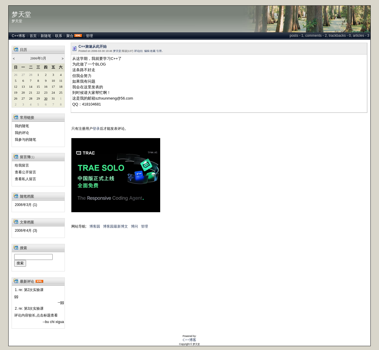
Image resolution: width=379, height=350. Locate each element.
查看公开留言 (25, 172)
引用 (159, 50)
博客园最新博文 (115, 226)
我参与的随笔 (25, 140)
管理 (89, 36)
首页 (33, 36)
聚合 (69, 36)
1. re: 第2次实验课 (29, 290)
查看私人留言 (25, 179)
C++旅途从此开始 (92, 46)
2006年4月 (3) (26, 230)
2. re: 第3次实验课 (29, 308)
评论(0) (138, 50)
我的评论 (22, 133)
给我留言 (22, 165)
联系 (58, 36)
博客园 (94, 226)
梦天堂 (21, 14)
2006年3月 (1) (26, 205)
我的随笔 (22, 126)
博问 (134, 226)
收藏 (152, 50)
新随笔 (46, 36)
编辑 (147, 50)
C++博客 (19, 36)
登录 (96, 129)
